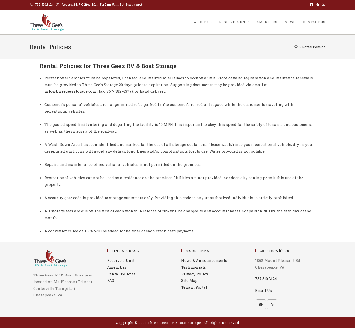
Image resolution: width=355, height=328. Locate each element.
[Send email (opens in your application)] (322, 4)
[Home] (296, 47)
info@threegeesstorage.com (70, 91)
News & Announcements (204, 260)
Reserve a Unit (120, 260)
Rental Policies (313, 47)
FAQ (110, 280)
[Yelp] (272, 304)
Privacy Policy (194, 273)
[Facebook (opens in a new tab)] (311, 4)
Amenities (116, 267)
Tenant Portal (194, 287)
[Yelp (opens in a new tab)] (317, 4)
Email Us (263, 290)
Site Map (189, 280)
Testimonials (193, 267)
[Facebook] (261, 304)
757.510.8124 (44, 4)
